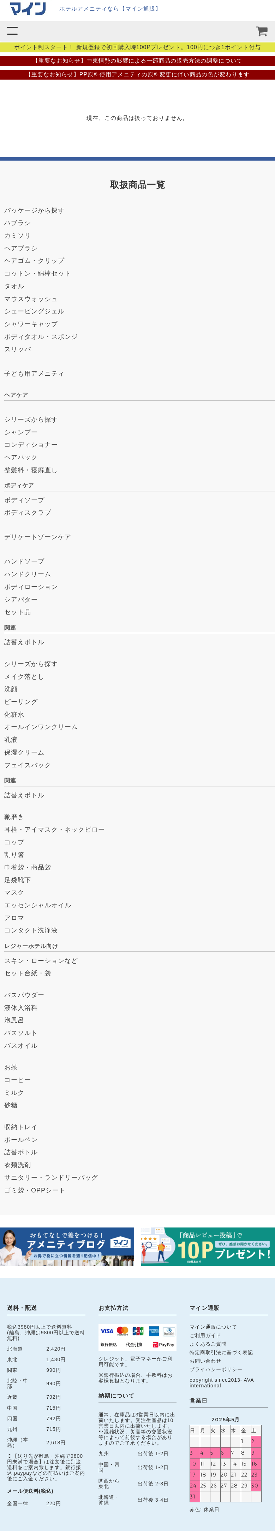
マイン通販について (213, 1327)
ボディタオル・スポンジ (41, 336)
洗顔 (11, 689)
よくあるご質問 (208, 1344)
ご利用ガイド (205, 1335)
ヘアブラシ (21, 248)
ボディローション (31, 586)
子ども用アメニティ (34, 373)
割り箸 (14, 854)
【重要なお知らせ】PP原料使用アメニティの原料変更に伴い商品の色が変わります (137, 74)
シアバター (21, 599)
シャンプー (21, 432)
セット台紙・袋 (27, 973)
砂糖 (11, 1105)
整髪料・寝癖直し (31, 470)
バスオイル (21, 1045)
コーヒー (17, 1080)
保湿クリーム (24, 752)
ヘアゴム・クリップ (34, 260)
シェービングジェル (34, 311)
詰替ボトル (21, 1152)
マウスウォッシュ (31, 298)
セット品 (17, 612)
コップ (14, 842)
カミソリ (17, 235)
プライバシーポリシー (216, 1369)
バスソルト (21, 1032)
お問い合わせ (205, 1361)
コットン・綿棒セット (37, 273)
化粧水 (14, 714)
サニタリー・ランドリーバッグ (51, 1177)
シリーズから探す (31, 419)
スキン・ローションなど (41, 960)
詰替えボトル (24, 642)
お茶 (11, 1067)
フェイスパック (27, 765)
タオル (14, 286)
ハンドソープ (24, 561)
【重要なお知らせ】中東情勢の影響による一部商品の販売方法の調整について (137, 61)
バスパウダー (24, 995)
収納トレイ (21, 1127)
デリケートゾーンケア (37, 537)
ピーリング (21, 701)
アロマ (14, 918)
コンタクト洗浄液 (31, 930)
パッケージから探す (34, 210)
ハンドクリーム (27, 574)
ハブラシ (17, 222)
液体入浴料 (21, 1007)
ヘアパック (21, 457)
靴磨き (14, 816)
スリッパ (17, 349)
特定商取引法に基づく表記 (221, 1352)
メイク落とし (24, 676)
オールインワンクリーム (41, 726)
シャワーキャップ (31, 324)
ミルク (14, 1092)
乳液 (11, 739)
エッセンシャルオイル (37, 905)
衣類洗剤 (17, 1164)
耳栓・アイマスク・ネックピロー (54, 829)
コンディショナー (31, 444)
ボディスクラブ (27, 512)
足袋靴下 (17, 880)
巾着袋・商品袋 (27, 867)
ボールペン (21, 1139)
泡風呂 (14, 1020)
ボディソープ (24, 500)
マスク (14, 892)
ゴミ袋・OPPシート (35, 1190)
